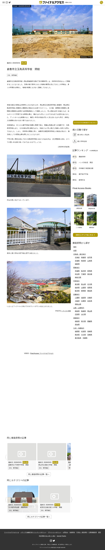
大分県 (83, 335)
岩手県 (89, 257)
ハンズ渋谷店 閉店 (86, 162)
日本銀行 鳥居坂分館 (86, 168)
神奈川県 (78, 277)
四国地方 (76, 318)
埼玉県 (77, 274)
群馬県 (89, 271)
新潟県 (77, 284)
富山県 (83, 284)
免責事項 (72, 532)
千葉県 (83, 274)
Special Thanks (61, 536)
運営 (99, 532)
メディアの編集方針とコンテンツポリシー (33, 532)
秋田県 (83, 261)
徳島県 (77, 321)
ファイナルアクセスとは (11, 532)
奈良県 (89, 301)
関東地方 (76, 267)
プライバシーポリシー (54, 532)
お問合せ (65, 532)
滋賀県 (83, 298)
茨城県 (77, 271)
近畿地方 (76, 294)
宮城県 (77, 261)
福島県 (77, 264)
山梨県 (83, 287)
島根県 (83, 311)
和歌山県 (78, 304)
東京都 (89, 274)
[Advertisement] (39, 95)
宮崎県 (89, 335)
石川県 (89, 284)
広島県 (77, 314)
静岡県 (83, 291)
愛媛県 (89, 321)
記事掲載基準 (93, 532)
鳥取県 (77, 311)
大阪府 (77, 301)
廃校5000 (82, 156)
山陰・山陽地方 (78, 308)
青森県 (83, 257)
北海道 (77, 257)
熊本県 (77, 335)
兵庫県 (83, 301)
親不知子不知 (83, 174)
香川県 (83, 321)
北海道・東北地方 (79, 254)
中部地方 (76, 281)
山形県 (89, 261)
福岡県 (77, 331)
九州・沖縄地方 (78, 328)
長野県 (89, 287)
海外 (74, 247)
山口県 (83, 314)
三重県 (77, 298)
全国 (74, 250)
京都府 (89, 298)
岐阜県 (77, 291)
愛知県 (89, 291)
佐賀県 (83, 331)
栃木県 (83, 271)
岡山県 (89, 311)
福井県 (77, 287)
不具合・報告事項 (81, 532)
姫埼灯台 (82, 180)
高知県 (77, 324)
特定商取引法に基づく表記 (47, 536)
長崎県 (89, 331)
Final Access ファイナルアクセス (41, 353)
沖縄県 (85, 338)
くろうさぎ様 (66, 311)
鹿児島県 (78, 338)
